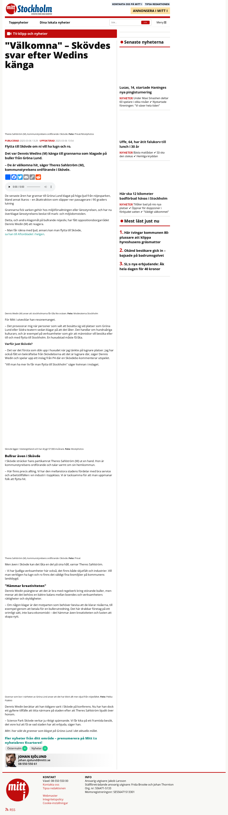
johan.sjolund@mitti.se (34, 760)
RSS (10, 809)
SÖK (145, 22)
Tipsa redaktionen (54, 788)
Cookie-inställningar (55, 803)
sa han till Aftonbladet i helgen (24, 234)
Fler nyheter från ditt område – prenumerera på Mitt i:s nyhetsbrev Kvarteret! (51, 740)
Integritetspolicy (53, 799)
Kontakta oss (51, 784)
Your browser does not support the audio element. (30, 186)
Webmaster (50, 795)
